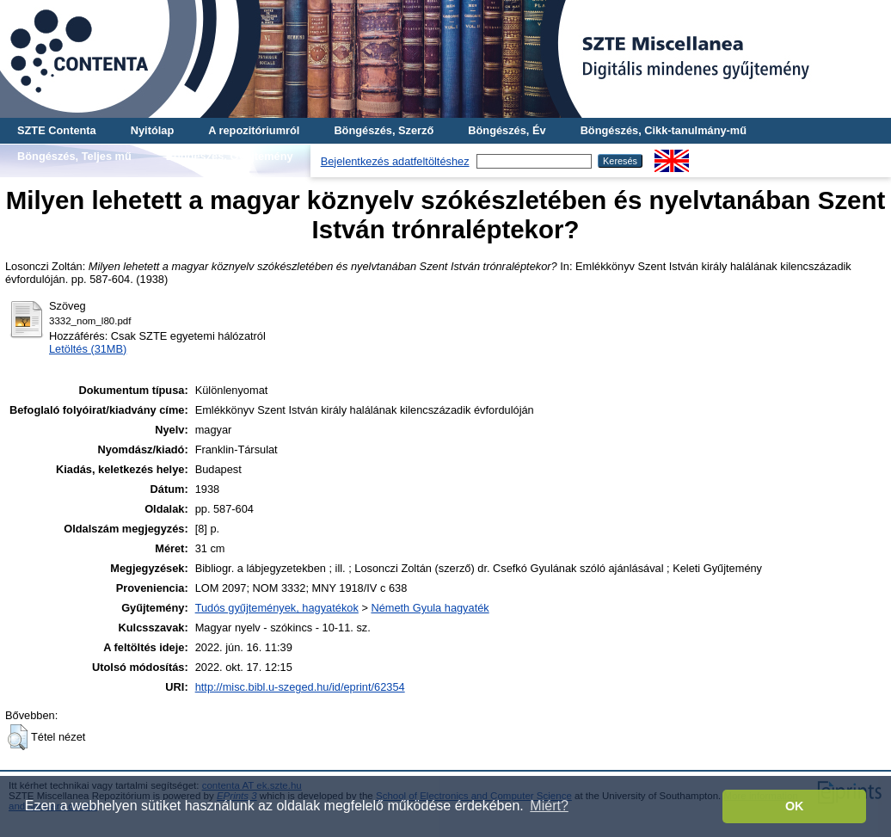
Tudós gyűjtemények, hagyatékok (277, 607)
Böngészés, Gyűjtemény (229, 156)
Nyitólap (152, 130)
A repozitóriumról (253, 130)
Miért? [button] (549, 805)
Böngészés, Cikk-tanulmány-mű (664, 130)
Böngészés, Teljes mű (74, 156)
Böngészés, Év (506, 130)
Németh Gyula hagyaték (430, 607)
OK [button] (794, 806)
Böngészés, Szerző (383, 130)
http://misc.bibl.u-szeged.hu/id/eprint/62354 (300, 686)
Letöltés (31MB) (87, 348)
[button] (18, 737)
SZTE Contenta (56, 130)
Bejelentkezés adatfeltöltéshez (395, 161)
